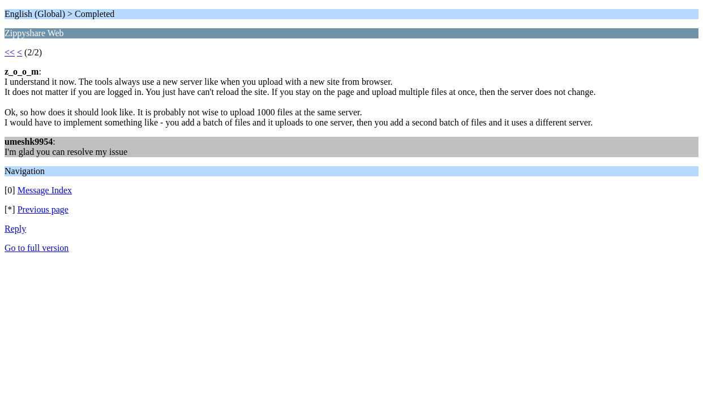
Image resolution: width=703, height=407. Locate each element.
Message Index (45, 190)
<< (10, 52)
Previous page (43, 209)
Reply (15, 228)
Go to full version (36, 248)
